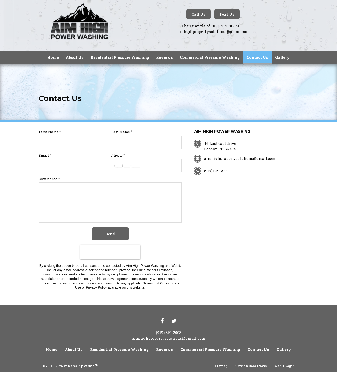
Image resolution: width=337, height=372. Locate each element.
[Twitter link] (174, 321)
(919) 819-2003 (168, 332)
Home (53, 57)
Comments (48, 178)
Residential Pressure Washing (120, 57)
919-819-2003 (233, 25)
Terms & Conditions (251, 366)
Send (110, 233)
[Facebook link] (162, 321)
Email (44, 155)
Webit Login (284, 366)
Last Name (120, 132)
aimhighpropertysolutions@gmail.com (213, 31)
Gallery (282, 57)
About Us (75, 57)
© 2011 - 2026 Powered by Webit (70, 366)
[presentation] (110, 252)
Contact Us (259, 56)
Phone (117, 155)
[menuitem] (53, 57)
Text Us (227, 14)
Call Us (198, 14)
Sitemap (220, 366)
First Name (49, 132)
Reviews (164, 57)
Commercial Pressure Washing (210, 57)
